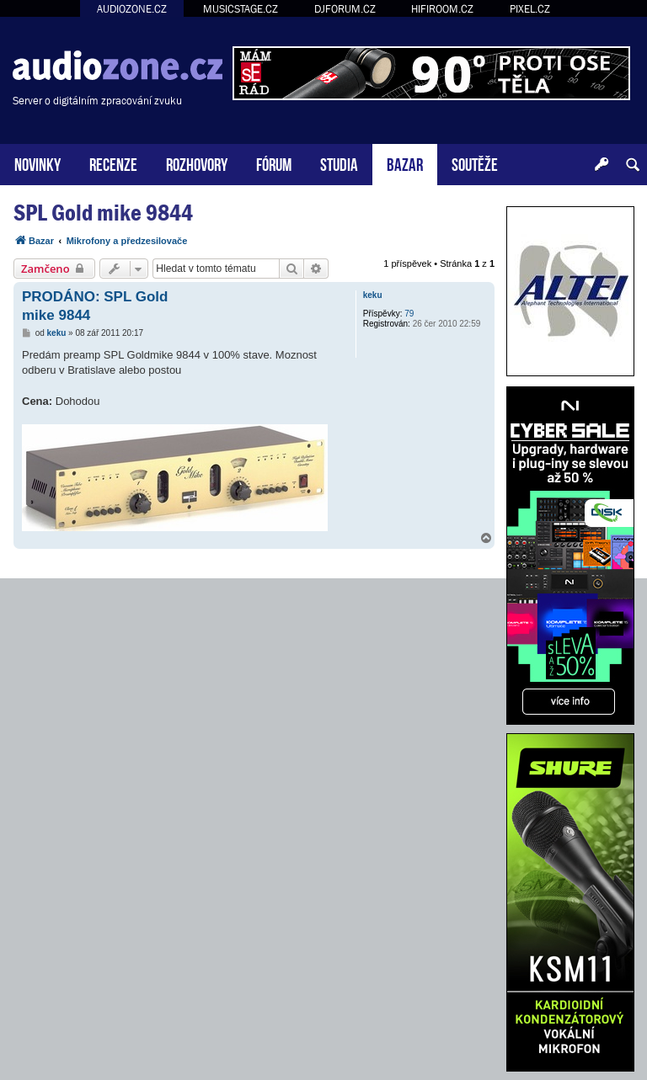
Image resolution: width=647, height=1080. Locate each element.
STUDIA (339, 163)
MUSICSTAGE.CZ (240, 9)
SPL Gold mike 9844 (103, 213)
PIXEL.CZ (530, 9)
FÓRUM (273, 163)
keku (372, 295)
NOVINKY (37, 163)
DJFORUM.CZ (345, 9)
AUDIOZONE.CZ (132, 9)
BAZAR (405, 163)
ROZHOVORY (196, 163)
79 (409, 313)
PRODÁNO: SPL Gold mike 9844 (95, 305)
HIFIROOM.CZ (442, 9)
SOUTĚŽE (475, 163)
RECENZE (113, 163)
